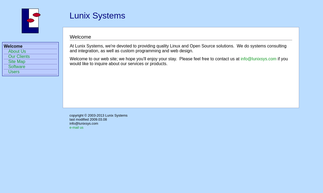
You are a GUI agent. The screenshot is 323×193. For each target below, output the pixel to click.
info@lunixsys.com (259, 59)
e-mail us (76, 127)
